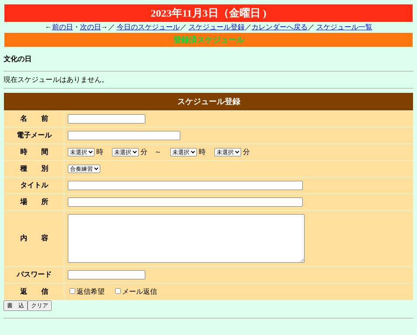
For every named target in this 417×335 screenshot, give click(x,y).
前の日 (62, 27)
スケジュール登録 (217, 27)
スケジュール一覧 (344, 27)
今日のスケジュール (148, 27)
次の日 (90, 27)
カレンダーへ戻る (280, 27)
